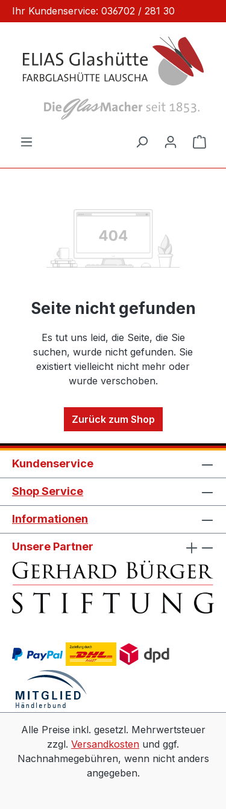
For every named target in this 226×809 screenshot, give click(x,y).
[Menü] (26, 141)
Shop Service (47, 491)
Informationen (50, 518)
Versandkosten (105, 744)
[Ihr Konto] (170, 141)
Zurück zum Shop (113, 419)
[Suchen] (141, 141)
